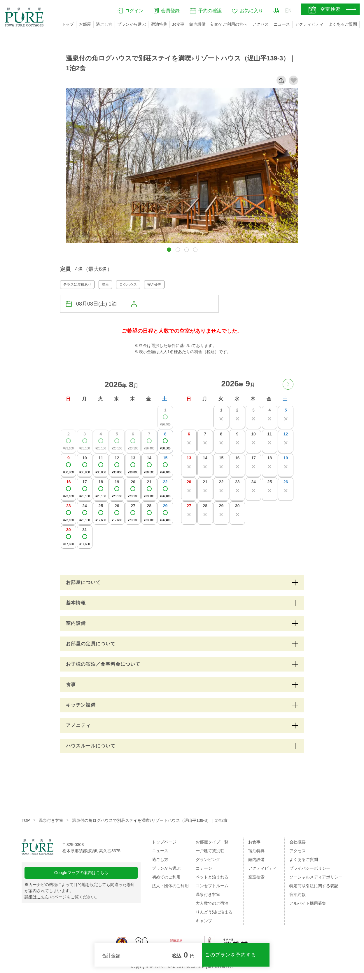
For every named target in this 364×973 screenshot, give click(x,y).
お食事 (178, 24)
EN (288, 11)
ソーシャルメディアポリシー (315, 877)
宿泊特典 (159, 24)
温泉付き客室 (51, 820)
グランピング (208, 859)
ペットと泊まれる (212, 877)
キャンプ (204, 920)
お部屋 (85, 24)
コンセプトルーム (212, 885)
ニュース (282, 24)
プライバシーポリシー (309, 868)
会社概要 (297, 842)
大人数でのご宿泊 (212, 903)
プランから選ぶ (131, 24)
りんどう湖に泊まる (214, 912)
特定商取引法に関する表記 (313, 885)
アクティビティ (309, 24)
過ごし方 (104, 24)
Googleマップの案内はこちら (81, 873)
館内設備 (197, 24)
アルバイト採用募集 (307, 903)
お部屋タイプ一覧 (212, 842)
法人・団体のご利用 (170, 885)
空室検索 (256, 877)
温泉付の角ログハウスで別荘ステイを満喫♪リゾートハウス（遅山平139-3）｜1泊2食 (150, 820)
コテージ (204, 868)
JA (276, 11)
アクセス (260, 24)
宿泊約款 (297, 894)
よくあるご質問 (342, 24)
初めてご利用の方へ (229, 24)
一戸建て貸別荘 (210, 850)
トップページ (164, 842)
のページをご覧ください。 (61, 897)
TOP (26, 820)
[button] (169, 249)
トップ (68, 24)
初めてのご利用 (166, 877)
